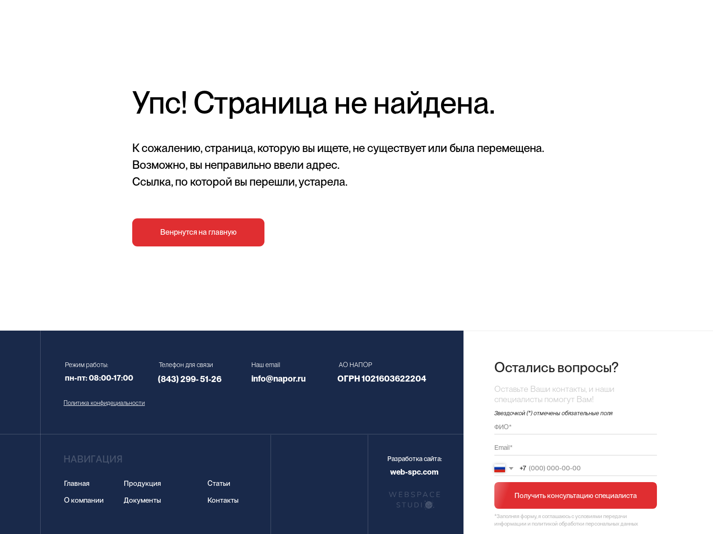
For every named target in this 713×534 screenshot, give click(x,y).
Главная (77, 483)
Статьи (218, 483)
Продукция (142, 483)
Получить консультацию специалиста (575, 495)
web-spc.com (414, 471)
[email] (575, 447)
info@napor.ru (278, 378)
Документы (142, 500)
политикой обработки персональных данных (585, 523)
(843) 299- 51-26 (189, 379)
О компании (84, 500)
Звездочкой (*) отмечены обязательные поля (553, 413)
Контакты (223, 500)
